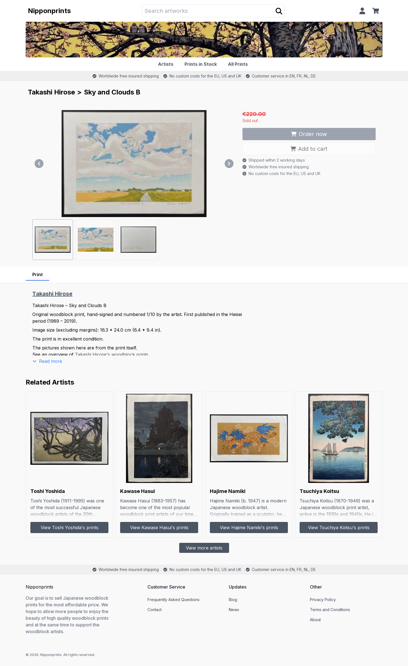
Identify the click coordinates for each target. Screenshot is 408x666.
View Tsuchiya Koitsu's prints (339, 527)
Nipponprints (49, 11)
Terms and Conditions (330, 609)
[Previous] (39, 163)
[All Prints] (239, 64)
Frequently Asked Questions (173, 599)
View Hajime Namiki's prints (249, 527)
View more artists (204, 548)
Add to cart (308, 148)
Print (37, 274)
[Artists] (167, 64)
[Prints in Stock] (201, 64)
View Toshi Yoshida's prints (69, 527)
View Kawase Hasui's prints (159, 527)
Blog (233, 599)
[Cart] (376, 10)
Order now (309, 134)
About (315, 619)
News (234, 609)
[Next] (229, 163)
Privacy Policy (323, 599)
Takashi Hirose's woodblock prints (111, 354)
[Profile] (362, 10)
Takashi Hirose (51, 92)
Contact (154, 609)
